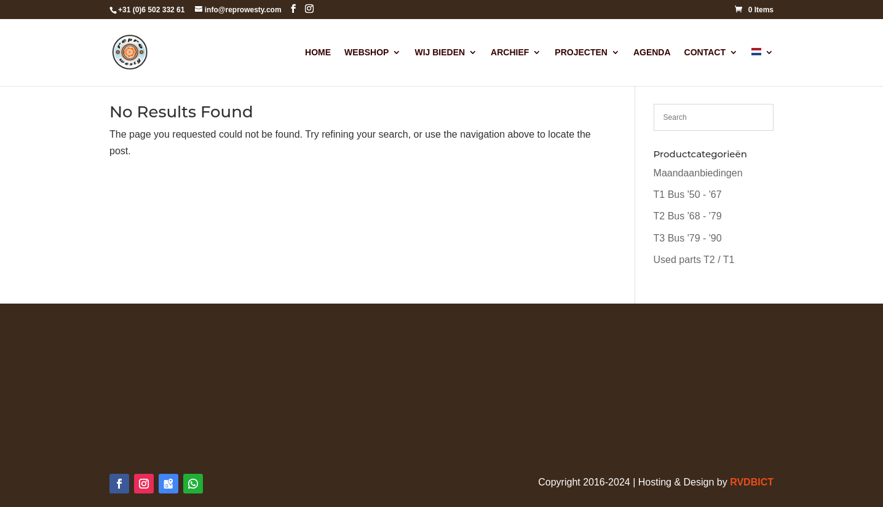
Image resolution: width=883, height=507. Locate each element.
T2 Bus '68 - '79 (688, 216)
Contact (705, 52)
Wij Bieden (439, 52)
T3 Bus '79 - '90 (688, 238)
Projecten (581, 52)
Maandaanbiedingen (698, 173)
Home (318, 52)
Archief (510, 52)
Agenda (652, 52)
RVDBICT (752, 482)
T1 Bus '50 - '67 (688, 194)
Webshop (366, 52)
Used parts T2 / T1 (694, 259)
